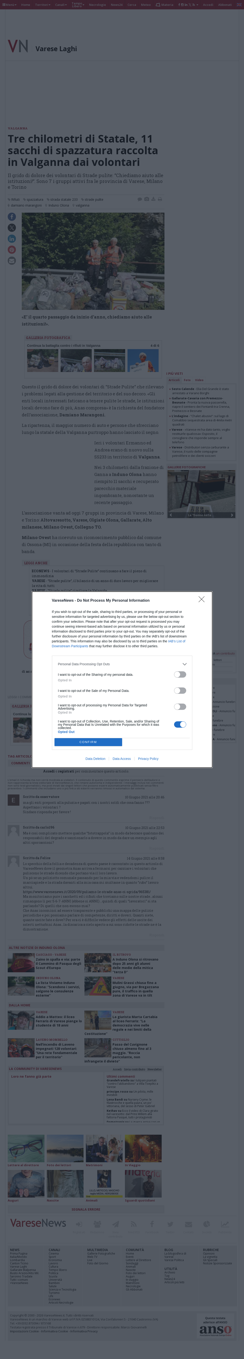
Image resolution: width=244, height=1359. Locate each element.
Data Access (122, 759)
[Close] (203, 600)
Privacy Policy (148, 759)
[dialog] (122, 680)
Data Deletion (96, 759)
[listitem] (122, 664)
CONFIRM (88, 742)
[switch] (180, 674)
